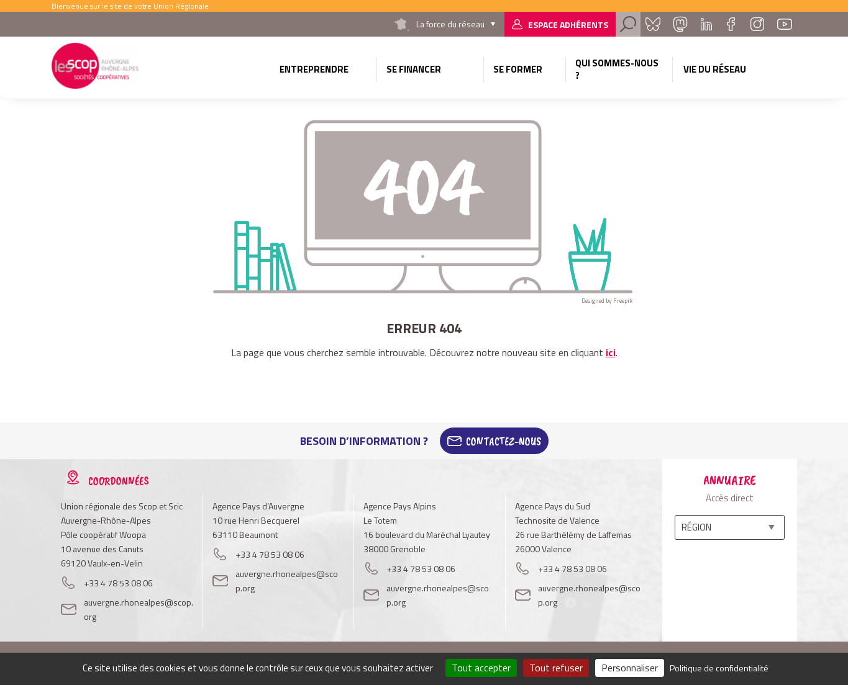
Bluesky (653, 24)
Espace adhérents (568, 24)
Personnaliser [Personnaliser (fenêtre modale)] (629, 667)
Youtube (784, 24)
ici (611, 352)
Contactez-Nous (503, 441)
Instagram (757, 24)
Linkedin (706, 24)
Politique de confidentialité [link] (719, 667)
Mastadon (680, 24)
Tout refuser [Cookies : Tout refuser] (556, 667)
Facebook (731, 24)
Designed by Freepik (606, 300)
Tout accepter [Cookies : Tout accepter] (481, 667)
